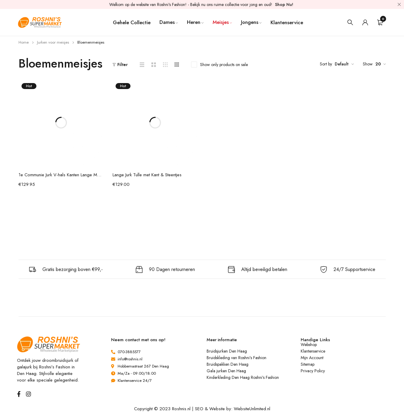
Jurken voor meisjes (53, 42)
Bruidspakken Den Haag (227, 364)
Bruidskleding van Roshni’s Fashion (236, 358)
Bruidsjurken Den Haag (227, 351)
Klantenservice (313, 351)
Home (24, 42)
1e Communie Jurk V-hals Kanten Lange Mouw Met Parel (61, 175)
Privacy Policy (313, 371)
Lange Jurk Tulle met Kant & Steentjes (147, 175)
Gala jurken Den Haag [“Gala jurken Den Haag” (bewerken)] (226, 371)
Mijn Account (312, 358)
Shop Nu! (284, 4)
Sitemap (307, 364)
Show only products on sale (224, 65)
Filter (122, 65)
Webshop (309, 344)
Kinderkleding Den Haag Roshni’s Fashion (243, 377)
